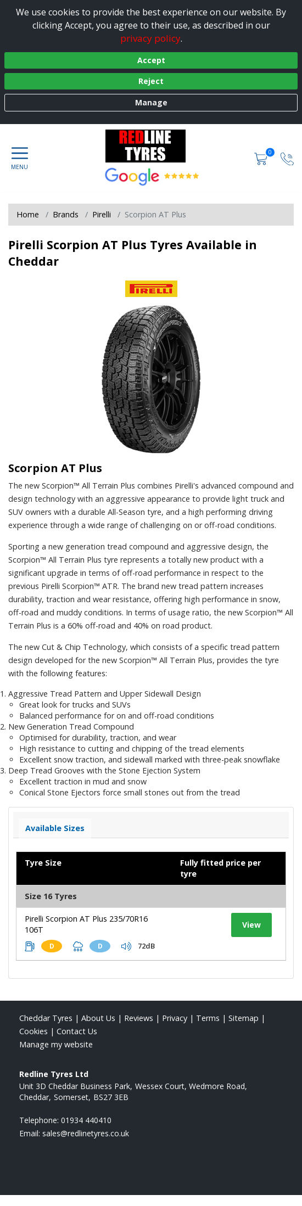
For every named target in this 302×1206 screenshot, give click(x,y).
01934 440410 (86, 1120)
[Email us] (85, 1133)
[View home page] (151, 146)
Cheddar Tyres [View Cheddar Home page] (45, 1018)
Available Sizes (55, 828)
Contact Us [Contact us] (77, 1031)
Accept (151, 60)
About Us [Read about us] (98, 1018)
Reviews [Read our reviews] (138, 1018)
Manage (151, 102)
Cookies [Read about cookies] (33, 1031)
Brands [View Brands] (66, 214)
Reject (151, 81)
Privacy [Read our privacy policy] (174, 1018)
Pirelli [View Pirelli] (101, 214)
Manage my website (56, 1044)
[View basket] (262, 158)
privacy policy (150, 38)
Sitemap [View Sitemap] (243, 1018)
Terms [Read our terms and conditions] (208, 1018)
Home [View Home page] (27, 214)
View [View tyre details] (251, 924)
